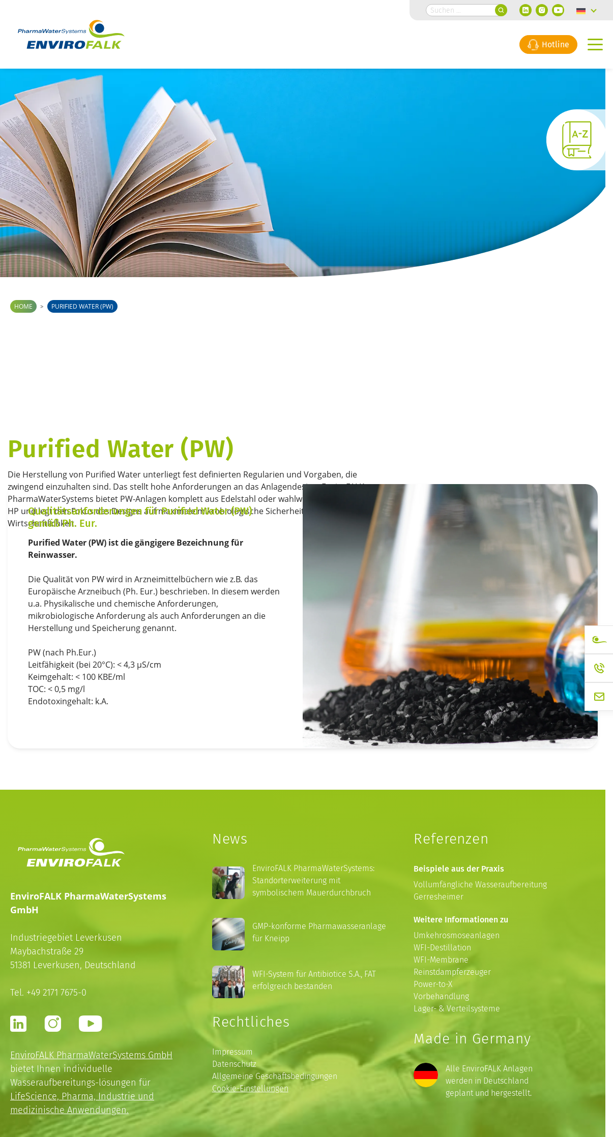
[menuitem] (586, 10)
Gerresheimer (438, 897)
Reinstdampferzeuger (452, 972)
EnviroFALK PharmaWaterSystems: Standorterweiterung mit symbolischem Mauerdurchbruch (313, 880)
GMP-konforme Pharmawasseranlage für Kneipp (319, 932)
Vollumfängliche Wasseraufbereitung (480, 884)
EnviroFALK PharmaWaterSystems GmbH (91, 1055)
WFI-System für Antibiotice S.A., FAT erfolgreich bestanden (314, 980)
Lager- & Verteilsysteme (457, 1008)
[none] (586, 10)
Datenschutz (234, 1064)
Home (23, 306)
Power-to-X (433, 984)
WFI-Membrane (441, 960)
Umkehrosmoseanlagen (457, 935)
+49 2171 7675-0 (56, 992)
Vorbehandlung (441, 996)
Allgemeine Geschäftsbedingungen (274, 1076)
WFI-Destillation (442, 947)
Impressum (232, 1052)
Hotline (548, 44)
